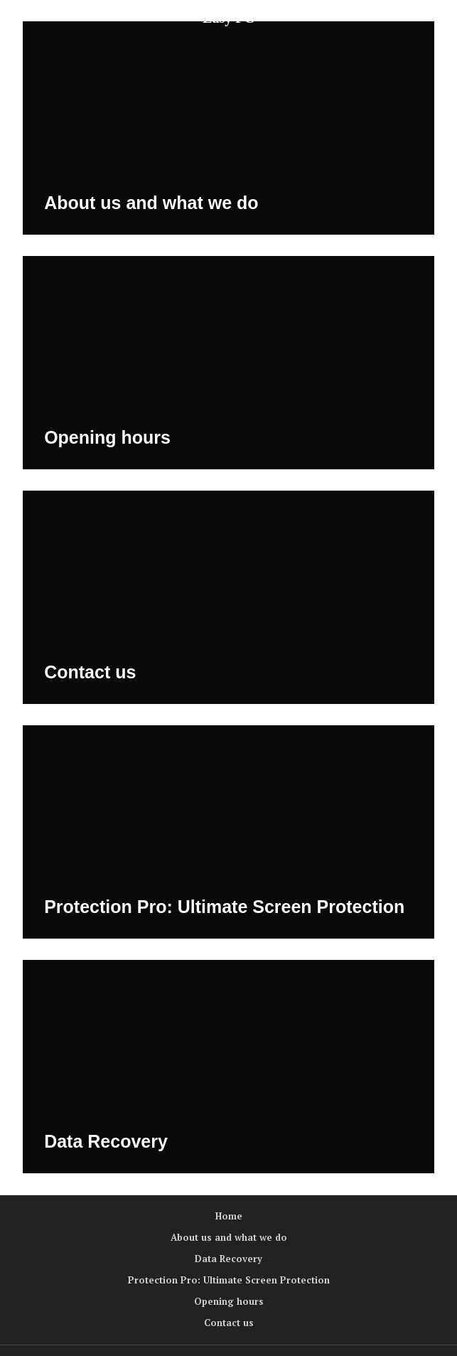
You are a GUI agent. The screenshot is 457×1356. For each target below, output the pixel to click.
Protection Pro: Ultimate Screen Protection (224, 907)
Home (228, 1216)
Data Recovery (106, 1141)
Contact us (90, 672)
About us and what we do (151, 203)
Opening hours (107, 437)
